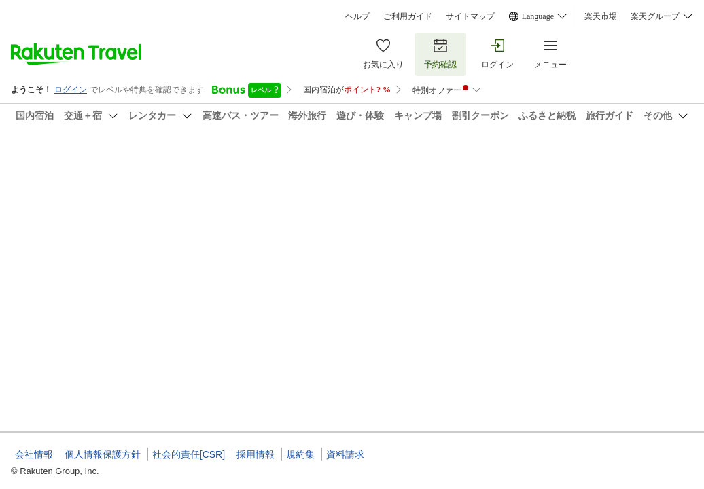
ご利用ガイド (407, 16)
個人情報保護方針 (103, 454)
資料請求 (345, 454)
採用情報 (255, 454)
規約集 (300, 454)
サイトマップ (470, 16)
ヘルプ (357, 16)
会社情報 (34, 454)
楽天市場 (600, 16)
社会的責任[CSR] (188, 454)
